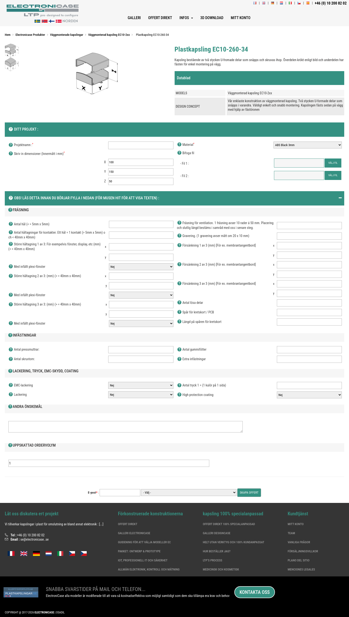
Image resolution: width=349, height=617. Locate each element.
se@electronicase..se (34, 539)
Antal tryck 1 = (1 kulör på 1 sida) (201, 385)
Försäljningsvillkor (303, 551)
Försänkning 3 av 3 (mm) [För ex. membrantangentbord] (216, 283)
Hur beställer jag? (217, 551)
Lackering (17, 394)
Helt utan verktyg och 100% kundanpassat (233, 542)
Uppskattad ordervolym (32, 445)
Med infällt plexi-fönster (26, 266)
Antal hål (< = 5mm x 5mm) (28, 224)
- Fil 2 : (184, 176)
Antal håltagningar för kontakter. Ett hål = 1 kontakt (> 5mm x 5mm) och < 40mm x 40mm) (56, 234)
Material (185, 144)
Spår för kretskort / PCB (195, 312)
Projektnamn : (20, 145)
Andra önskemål (25, 407)
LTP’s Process (212, 560)
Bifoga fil (185, 153)
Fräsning (18, 210)
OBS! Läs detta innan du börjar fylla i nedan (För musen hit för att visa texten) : (83, 198)
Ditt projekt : (23, 129)
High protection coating (195, 395)
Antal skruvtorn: (21, 359)
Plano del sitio (298, 560)
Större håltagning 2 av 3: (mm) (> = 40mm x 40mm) (44, 276)
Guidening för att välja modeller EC (144, 542)
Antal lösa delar (190, 303)
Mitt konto (296, 524)
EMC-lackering (20, 385)
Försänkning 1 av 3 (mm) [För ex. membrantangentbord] (216, 245)
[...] (101, 524)
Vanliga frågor (299, 542)
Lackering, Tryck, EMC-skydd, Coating (43, 371)
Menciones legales (301, 569)
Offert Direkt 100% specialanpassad (229, 524)
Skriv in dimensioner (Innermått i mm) (36, 154)
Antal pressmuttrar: (23, 349)
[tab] (259, 78)
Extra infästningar (191, 359)
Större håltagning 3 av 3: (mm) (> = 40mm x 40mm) (44, 304)
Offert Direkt (127, 524)
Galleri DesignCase (217, 533)
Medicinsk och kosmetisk (221, 569)
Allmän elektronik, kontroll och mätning (149, 569)
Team (291, 533)
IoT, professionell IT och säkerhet (142, 560)
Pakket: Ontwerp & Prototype (139, 551)
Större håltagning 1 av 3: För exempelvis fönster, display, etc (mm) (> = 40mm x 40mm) (54, 246)
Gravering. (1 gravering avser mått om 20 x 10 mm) (213, 236)
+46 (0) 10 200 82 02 (31, 535)
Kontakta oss (255, 592)
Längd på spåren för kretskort (199, 322)
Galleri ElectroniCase (134, 533)
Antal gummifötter (192, 349)
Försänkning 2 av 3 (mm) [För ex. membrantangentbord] (216, 264)
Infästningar (22, 335)
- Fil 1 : (184, 163)
